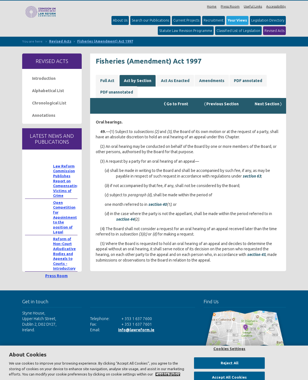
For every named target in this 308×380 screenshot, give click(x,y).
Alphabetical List (48, 90)
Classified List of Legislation (238, 30)
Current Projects (186, 20)
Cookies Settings (229, 349)
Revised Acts (274, 30)
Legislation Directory (267, 20)
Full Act (107, 80)
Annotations (43, 115)
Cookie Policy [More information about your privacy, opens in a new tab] (167, 374)
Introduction (44, 78)
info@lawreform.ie (136, 330)
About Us (120, 20)
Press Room (230, 6)
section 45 (256, 254)
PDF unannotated (116, 92)
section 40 (157, 204)
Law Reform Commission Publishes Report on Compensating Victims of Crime (66, 181)
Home (211, 6)
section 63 (252, 176)
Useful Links (253, 6)
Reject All (229, 363)
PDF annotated (248, 80)
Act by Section (137, 80)
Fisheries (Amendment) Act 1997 (105, 41)
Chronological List (49, 103)
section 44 (125, 219)
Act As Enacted (175, 80)
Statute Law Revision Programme (185, 30)
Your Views (237, 20)
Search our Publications (150, 20)
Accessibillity (276, 6)
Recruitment (213, 20)
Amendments (211, 80)
